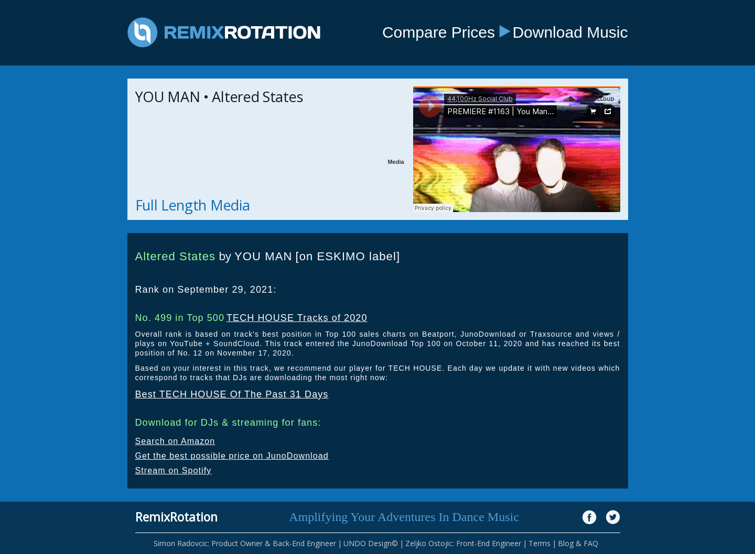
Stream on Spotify (173, 470)
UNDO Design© (370, 543)
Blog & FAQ (578, 543)
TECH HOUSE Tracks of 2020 (297, 318)
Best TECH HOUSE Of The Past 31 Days (232, 394)
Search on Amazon (175, 441)
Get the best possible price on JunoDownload (232, 455)
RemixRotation (176, 516)
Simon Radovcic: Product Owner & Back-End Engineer (245, 543)
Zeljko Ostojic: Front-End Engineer (463, 543)
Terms (539, 543)
